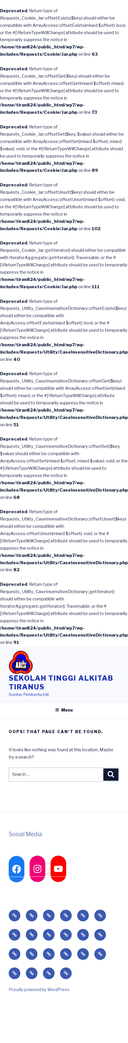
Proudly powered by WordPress (39, 989)
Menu (64, 709)
